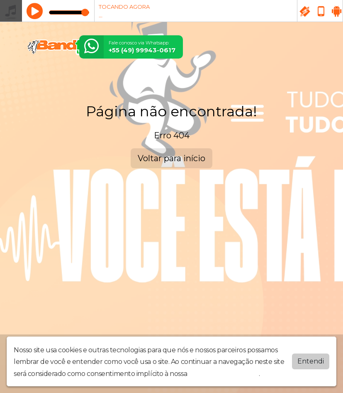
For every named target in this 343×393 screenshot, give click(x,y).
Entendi (310, 361)
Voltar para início (171, 158)
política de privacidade (224, 374)
